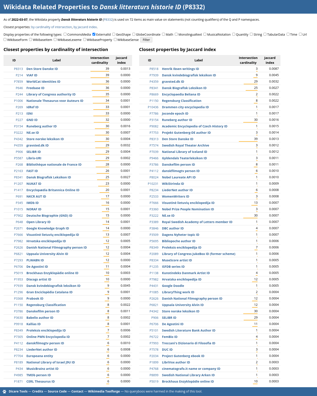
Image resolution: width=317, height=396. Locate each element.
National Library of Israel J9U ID (50, 362)
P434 (19, 369)
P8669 (153, 94)
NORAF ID (33, 209)
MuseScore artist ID (177, 260)
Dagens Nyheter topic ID (180, 235)
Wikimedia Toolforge (104, 391)
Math (169, 34)
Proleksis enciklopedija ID (46, 330)
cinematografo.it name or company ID (191, 369)
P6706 (18, 266)
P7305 (18, 337)
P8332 (108, 19)
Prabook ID (34, 298)
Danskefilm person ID (42, 311)
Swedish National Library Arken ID (188, 375)
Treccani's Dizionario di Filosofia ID (188, 343)
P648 (19, 222)
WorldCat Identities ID (43, 81)
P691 (19, 196)
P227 (19, 120)
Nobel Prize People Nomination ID (188, 209)
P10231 (153, 184)
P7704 (18, 356)
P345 (19, 203)
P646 (19, 88)
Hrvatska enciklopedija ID (46, 241)
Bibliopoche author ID (178, 241)
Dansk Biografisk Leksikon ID (48, 177)
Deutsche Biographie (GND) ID (49, 215)
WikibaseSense (128, 40)
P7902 (18, 215)
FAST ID (32, 171)
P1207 (18, 184)
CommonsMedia (79, 34)
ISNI (29, 113)
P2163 (18, 171)
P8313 (18, 69)
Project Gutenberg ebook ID (183, 356)
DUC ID (167, 349)
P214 (19, 75)
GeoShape (123, 34)
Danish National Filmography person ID (56, 247)
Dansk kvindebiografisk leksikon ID (53, 286)
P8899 (153, 375)
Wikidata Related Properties (47, 7)
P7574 (153, 145)
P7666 (18, 235)
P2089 (153, 254)
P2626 (18, 247)
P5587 (18, 158)
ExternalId (103, 34)
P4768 (153, 369)
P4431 (153, 286)
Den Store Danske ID (42, 69)
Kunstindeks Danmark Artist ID (186, 273)
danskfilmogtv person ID (45, 343)
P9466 (153, 158)
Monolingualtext (190, 34)
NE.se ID (32, 132)
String (258, 34)
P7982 (18, 241)
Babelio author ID (39, 317)
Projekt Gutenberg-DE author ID (186, 132)
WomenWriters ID (175, 196)
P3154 (18, 126)
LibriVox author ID (176, 362)
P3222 (18, 132)
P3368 (18, 298)
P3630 (18, 317)
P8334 (153, 260)
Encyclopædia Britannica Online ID (52, 190)
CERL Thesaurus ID (40, 381)
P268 (19, 164)
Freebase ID (35, 88)
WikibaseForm (17, 40)
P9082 (153, 126)
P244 (19, 94)
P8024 (153, 177)
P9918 (18, 324)
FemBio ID (170, 337)
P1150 (18, 305)
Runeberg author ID (41, 126)
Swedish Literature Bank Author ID (189, 330)
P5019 (18, 273)
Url (304, 34)
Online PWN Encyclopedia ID (48, 337)
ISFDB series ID (173, 266)
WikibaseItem (42, 40)
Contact (77, 391)
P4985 (18, 375)
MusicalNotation (219, 34)
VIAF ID (31, 75)
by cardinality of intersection (51, 27)
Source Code (57, 391)
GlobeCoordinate (148, 34)
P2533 (153, 196)
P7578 (153, 349)
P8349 (18, 330)
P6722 (153, 337)
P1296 (18, 292)
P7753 (153, 132)
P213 (19, 113)
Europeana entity (39, 356)
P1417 (18, 190)
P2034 (153, 356)
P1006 (18, 101)
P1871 (18, 381)
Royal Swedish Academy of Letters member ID (197, 222)
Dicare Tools (18, 391)
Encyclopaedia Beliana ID (181, 94)
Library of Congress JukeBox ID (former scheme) (198, 254)
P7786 (153, 113)
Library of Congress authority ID (51, 94)
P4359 (18, 145)
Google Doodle (173, 286)
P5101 (153, 330)
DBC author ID (173, 228)
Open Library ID (38, 222)
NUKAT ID (33, 184)
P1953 (18, 279)
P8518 (153, 69)
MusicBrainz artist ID (42, 369)
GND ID (32, 120)
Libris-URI (33, 158)
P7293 (18, 260)
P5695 (153, 241)
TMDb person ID (38, 375)
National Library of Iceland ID (184, 152)
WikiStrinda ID (173, 184)
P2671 (18, 228)
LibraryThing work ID (178, 292)
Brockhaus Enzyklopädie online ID (52, 273)
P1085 (153, 292)
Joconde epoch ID (175, 113)
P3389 (153, 222)
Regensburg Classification (46, 305)
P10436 (153, 107)
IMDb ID (32, 203)
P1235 (153, 266)
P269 (19, 107)
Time (293, 34)
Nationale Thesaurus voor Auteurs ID (54, 101)
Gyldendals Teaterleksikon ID (184, 158)
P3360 (153, 209)
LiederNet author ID (41, 349)
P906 (19, 152)
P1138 (153, 273)
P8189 (18, 362)
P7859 (18, 81)
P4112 (18, 343)
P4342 (18, 139)
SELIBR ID (33, 152)
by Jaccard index (85, 27)
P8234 (18, 349)
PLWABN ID (35, 260)
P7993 (153, 343)
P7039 (153, 152)
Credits (37, 391)
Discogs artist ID (38, 279)
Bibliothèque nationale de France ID (53, 164)
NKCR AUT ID (36, 196)
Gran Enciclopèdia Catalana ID (49, 292)
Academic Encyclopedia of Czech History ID (194, 126)
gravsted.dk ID (37, 145)
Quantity (242, 34)
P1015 (18, 209)
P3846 (153, 228)
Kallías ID (33, 324)
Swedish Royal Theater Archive (185, 145)
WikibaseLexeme (69, 40)
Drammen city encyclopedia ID (185, 107)
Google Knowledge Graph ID (47, 228)
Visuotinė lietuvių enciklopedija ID (52, 235)
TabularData (276, 34)
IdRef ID (32, 107)
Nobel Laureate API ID (179, 177)
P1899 (153, 362)
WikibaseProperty (99, 40)
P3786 (18, 311)
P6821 (18, 254)
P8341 (18, 177)
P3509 (153, 235)
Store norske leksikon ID (45, 139)
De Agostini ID (37, 266)
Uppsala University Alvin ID (47, 254)
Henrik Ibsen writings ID (180, 69)
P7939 (18, 286)
